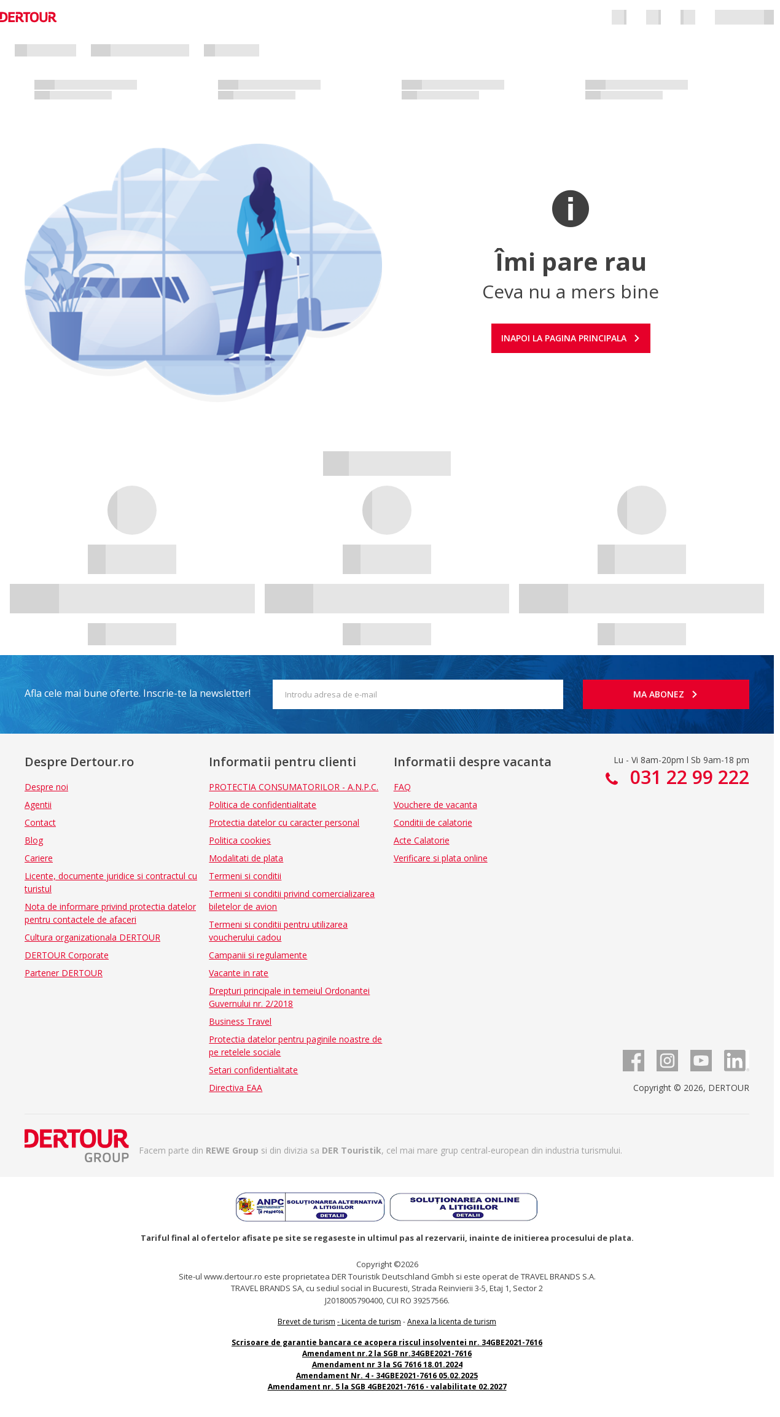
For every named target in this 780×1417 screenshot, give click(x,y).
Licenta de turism (371, 1321)
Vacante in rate (238, 973)
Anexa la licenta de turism (451, 1321)
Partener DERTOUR (64, 973)
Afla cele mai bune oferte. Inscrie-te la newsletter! (138, 693)
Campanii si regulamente (258, 955)
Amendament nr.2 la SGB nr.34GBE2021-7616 (387, 1353)
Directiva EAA (235, 1087)
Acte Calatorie (422, 840)
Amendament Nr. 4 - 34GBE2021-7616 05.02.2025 (387, 1375)
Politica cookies (240, 840)
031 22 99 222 (687, 777)
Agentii (38, 804)
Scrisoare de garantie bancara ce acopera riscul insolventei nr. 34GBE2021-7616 (387, 1342)
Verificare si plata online (441, 858)
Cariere (39, 858)
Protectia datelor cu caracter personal (284, 822)
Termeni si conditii (245, 876)
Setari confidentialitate (253, 1070)
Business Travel (240, 1021)
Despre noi (46, 787)
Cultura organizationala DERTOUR (92, 937)
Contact (40, 822)
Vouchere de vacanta (435, 804)
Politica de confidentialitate (262, 804)
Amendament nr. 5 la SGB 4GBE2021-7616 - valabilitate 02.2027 (387, 1386)
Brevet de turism (306, 1321)
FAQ (402, 787)
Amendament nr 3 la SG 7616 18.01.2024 (387, 1364)
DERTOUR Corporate (67, 955)
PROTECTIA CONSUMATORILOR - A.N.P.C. (293, 787)
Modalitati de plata (246, 858)
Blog (34, 840)
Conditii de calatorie (433, 822)
